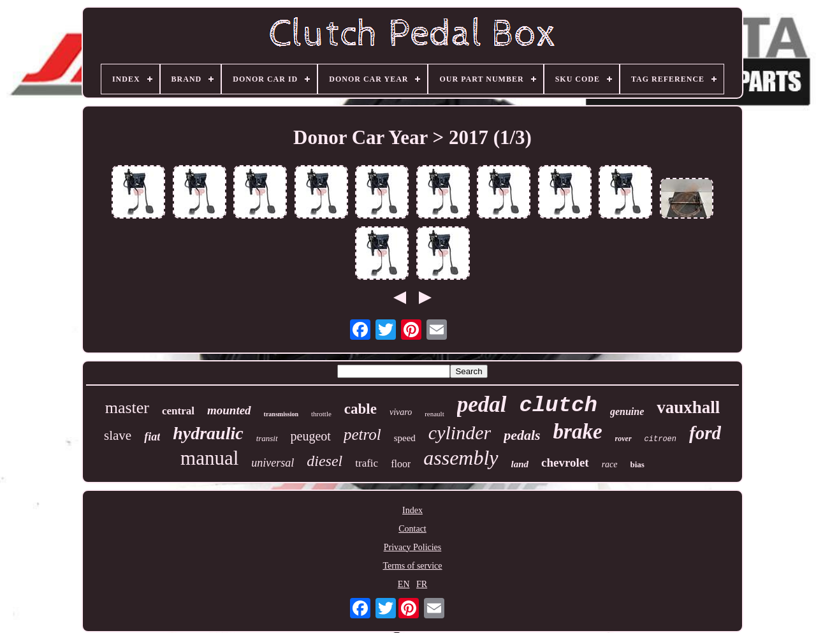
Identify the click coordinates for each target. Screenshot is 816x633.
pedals (522, 435)
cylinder (459, 432)
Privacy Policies (413, 547)
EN (404, 584)
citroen (660, 439)
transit (267, 438)
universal (272, 462)
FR (421, 584)
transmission (281, 414)
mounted (229, 410)
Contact (412, 529)
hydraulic (208, 433)
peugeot (311, 436)
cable (360, 409)
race (610, 464)
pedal (482, 404)
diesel (324, 461)
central (178, 411)
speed (405, 438)
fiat (152, 436)
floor (401, 463)
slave (117, 435)
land (520, 464)
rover (623, 438)
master (127, 407)
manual (209, 458)
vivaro (401, 412)
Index (412, 510)
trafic (366, 463)
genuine (627, 411)
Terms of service (412, 566)
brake (577, 431)
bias (637, 464)
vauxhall (688, 407)
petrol (362, 434)
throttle (321, 414)
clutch (558, 405)
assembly (460, 457)
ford (705, 433)
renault (434, 414)
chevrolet (565, 462)
